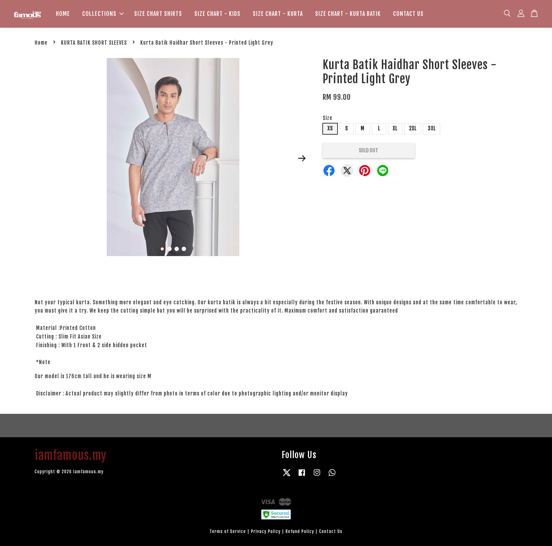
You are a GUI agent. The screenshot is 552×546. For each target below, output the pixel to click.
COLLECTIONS (103, 13)
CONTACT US (408, 13)
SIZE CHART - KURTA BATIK (348, 13)
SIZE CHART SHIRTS (158, 13)
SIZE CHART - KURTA (278, 13)
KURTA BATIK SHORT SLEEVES (94, 43)
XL (395, 128)
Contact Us (331, 531)
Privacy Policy (266, 531)
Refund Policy (300, 531)
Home (41, 43)
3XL (432, 128)
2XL (412, 128)
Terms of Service (227, 531)
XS (330, 128)
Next (302, 158)
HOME (63, 13)
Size (327, 118)
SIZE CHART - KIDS (217, 13)
